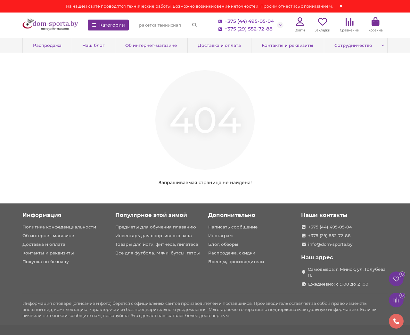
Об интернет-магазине (151, 45)
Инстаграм (220, 235)
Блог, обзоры (223, 244)
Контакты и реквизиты (287, 45)
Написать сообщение (233, 226)
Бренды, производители (236, 261)
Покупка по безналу (45, 261)
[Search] (168, 25)
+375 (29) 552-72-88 (244, 28)
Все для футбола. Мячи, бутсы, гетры (157, 252)
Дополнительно (231, 215)
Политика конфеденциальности (59, 226)
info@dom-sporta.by (330, 244)
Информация (42, 215)
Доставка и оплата (219, 45)
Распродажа (47, 45)
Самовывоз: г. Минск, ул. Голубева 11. (347, 272)
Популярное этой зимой (151, 215)
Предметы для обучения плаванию (155, 226)
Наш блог (93, 45)
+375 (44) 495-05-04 (245, 21)
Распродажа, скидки (231, 252)
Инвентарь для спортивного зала (153, 235)
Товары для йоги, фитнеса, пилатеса (156, 244)
